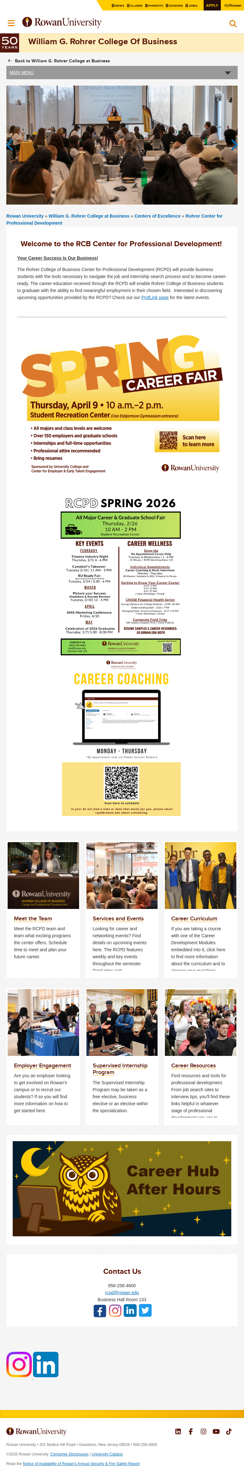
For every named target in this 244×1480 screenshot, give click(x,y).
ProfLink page (155, 297)
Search (233, 25)
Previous (12, 145)
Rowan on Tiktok (229, 1432)
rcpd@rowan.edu (122, 1292)
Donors (177, 5)
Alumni (137, 5)
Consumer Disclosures (69, 1454)
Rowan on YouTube (216, 1432)
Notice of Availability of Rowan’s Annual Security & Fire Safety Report (81, 1464)
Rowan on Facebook (191, 1432)
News (121, 5)
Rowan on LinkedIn (178, 1432)
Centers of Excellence (157, 216)
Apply (212, 5)
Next (231, 145)
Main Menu (22, 72)
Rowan (232, 5)
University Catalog (107, 1454)
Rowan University (77, 23)
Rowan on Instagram (203, 1432)
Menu (11, 23)
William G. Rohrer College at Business (90, 216)
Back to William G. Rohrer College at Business (62, 61)
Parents (156, 5)
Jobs (193, 5)
